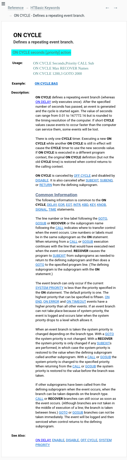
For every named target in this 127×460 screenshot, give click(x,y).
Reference (16, 8)
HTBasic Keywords (45, 8)
